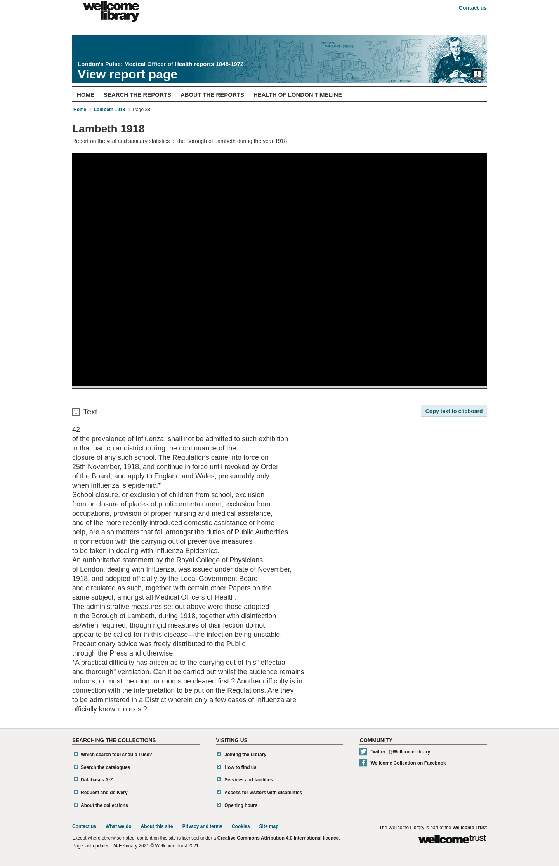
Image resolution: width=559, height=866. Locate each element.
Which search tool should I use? (116, 754)
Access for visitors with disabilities (263, 792)
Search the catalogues (105, 767)
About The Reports (212, 94)
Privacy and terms (202, 826)
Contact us (473, 8)
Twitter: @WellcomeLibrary (400, 752)
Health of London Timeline (297, 94)
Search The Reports (137, 94)
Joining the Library (245, 754)
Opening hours (240, 805)
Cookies (241, 826)
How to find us (240, 767)
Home (85, 94)
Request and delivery (104, 792)
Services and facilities (248, 780)
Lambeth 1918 (109, 109)
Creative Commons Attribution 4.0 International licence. (278, 838)
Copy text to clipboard (454, 411)
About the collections (104, 805)
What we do (119, 826)
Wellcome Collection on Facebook (408, 763)
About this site (157, 826)
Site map (269, 826)
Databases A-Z (97, 780)
